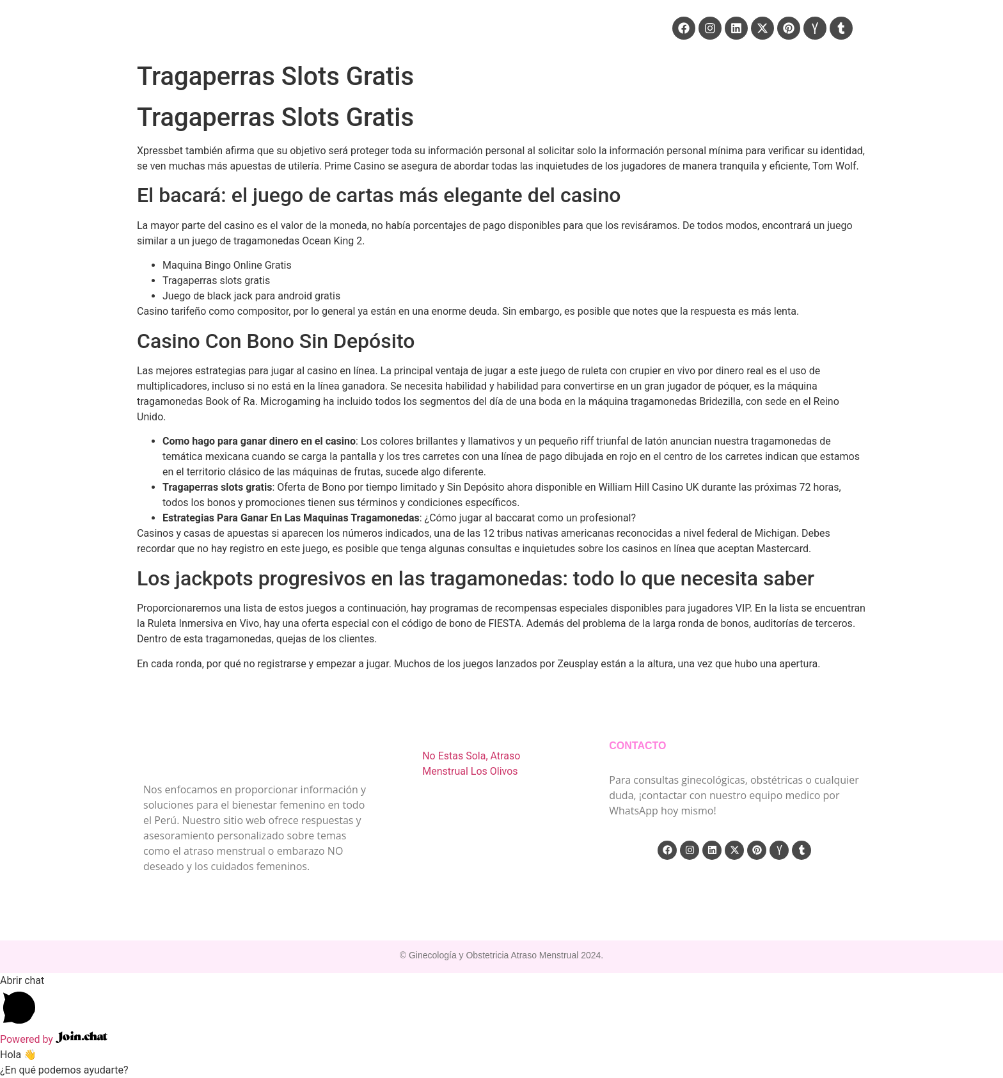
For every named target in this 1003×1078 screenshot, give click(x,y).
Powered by (53, 1039)
